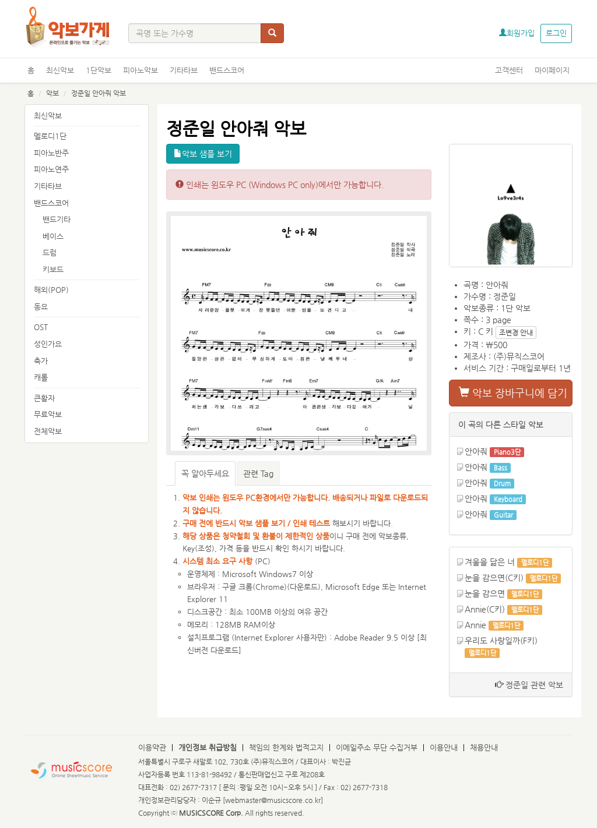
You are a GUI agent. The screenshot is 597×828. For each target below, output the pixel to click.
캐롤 (41, 377)
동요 (41, 306)
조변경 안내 (516, 332)
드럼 (50, 252)
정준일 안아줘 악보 (98, 93)
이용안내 (444, 747)
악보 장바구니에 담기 (513, 393)
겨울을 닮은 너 (490, 562)
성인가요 (48, 343)
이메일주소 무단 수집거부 (376, 747)
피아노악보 (140, 70)
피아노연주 (51, 169)
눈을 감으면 (485, 593)
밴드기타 (57, 219)
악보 (52, 93)
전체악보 (48, 431)
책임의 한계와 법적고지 (286, 747)
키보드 (53, 269)
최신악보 (60, 70)
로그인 (556, 33)
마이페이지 (552, 70)
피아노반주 (51, 152)
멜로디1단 (50, 136)
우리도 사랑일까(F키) (501, 640)
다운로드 (304, 586)
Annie (475, 624)
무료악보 (48, 414)
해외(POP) (51, 289)
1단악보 (98, 70)
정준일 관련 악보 (529, 684)
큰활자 (44, 398)
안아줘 (476, 451)
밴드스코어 (226, 70)
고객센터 (509, 70)
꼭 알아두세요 (205, 473)
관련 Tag (258, 473)
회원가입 (517, 33)
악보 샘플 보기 (203, 153)
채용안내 (484, 747)
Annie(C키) (485, 609)
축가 (41, 360)
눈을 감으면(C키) (494, 577)
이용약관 (152, 747)
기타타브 (184, 70)
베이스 (53, 236)
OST (41, 327)
